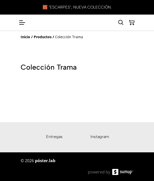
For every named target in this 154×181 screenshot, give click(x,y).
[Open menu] (22, 22)
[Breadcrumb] (77, 37)
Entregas (54, 136)
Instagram (100, 136)
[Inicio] (25, 36)
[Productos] (43, 36)
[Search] (120, 22)
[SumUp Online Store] (122, 172)
